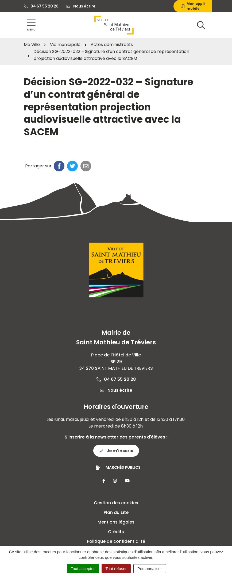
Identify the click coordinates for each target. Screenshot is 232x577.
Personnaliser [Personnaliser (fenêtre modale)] (149, 568)
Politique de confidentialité (116, 541)
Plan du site (116, 512)
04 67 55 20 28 (116, 379)
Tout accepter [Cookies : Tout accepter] (83, 568)
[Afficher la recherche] (201, 25)
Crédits (116, 532)
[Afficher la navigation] (31, 25)
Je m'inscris (116, 451)
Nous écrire (116, 390)
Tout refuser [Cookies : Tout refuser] (116, 568)
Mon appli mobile (193, 6)
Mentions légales (116, 522)
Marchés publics (123, 467)
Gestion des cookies (116, 503)
